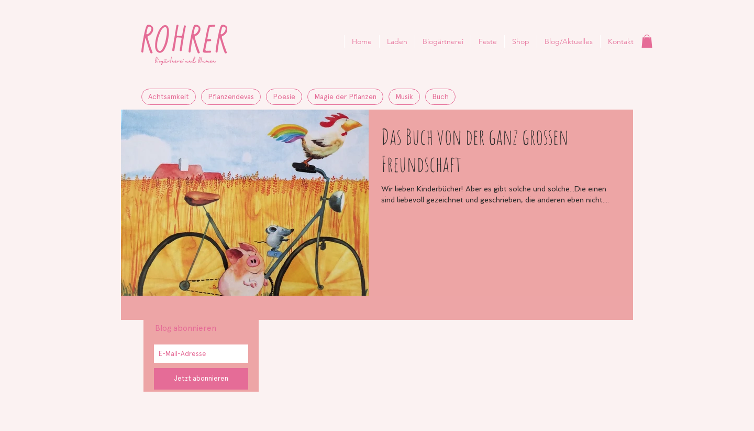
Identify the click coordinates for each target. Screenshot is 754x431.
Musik (404, 96)
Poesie (284, 96)
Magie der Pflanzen (345, 96)
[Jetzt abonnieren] (201, 379)
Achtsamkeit (168, 96)
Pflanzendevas (231, 96)
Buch (440, 96)
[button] (646, 41)
